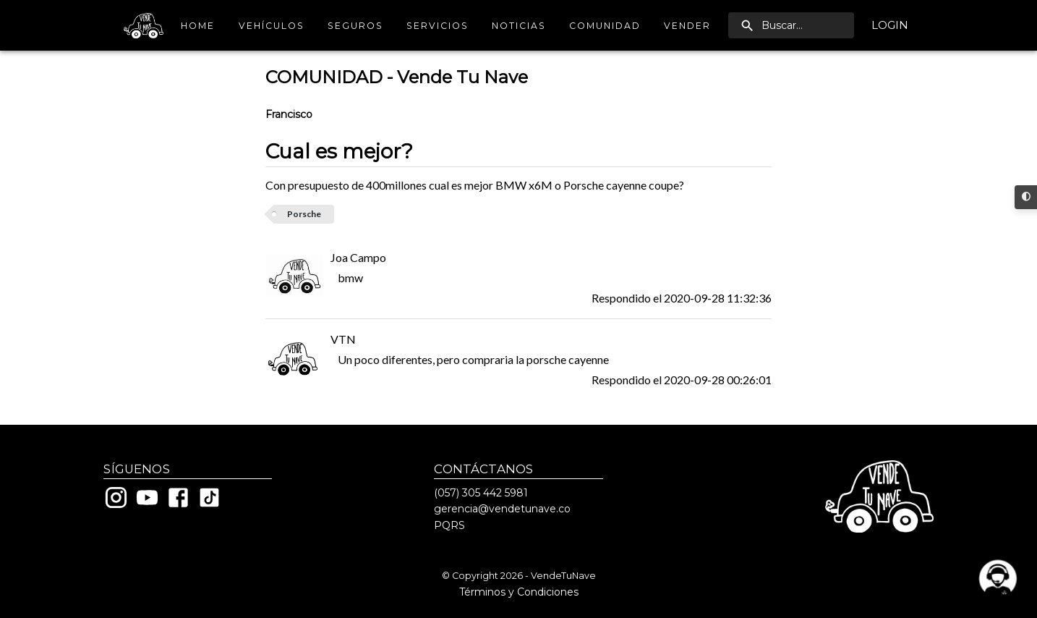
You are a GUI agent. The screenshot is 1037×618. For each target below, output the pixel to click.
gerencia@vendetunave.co (502, 508)
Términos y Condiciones (519, 591)
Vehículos (271, 26)
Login (890, 25)
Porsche (304, 213)
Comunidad (604, 26)
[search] (791, 25)
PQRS (449, 525)
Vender (687, 26)
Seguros (355, 26)
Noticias (519, 26)
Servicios (437, 26)
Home (198, 26)
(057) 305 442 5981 (481, 492)
